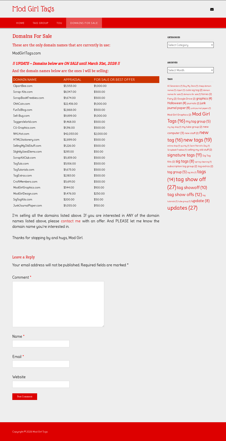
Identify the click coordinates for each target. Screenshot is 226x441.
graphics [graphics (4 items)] (204, 98)
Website (19, 377)
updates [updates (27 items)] (182, 207)
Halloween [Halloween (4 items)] (176, 103)
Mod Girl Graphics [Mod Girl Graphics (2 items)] (179, 114)
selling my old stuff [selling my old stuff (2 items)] (199, 149)
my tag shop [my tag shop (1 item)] (174, 127)
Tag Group (41, 23)
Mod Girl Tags (33, 9)
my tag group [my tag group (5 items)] (198, 121)
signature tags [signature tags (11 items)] (184, 155)
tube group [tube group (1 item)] (184, 201)
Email (18, 356)
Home (20, 23)
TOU (59, 23)
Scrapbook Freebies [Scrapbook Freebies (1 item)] (177, 150)
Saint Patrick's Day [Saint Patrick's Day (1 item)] (200, 145)
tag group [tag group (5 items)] (177, 172)
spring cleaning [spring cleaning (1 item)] (203, 161)
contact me (70, 221)
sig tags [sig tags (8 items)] (185, 161)
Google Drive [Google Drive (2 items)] (186, 98)
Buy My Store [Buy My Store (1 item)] (190, 86)
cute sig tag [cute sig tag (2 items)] (194, 90)
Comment (21, 277)
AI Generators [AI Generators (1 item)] (174, 86)
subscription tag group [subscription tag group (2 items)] (182, 166)
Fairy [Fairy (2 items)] (172, 98)
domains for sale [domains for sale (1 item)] (192, 94)
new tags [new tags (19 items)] (197, 140)
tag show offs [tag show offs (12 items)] (184, 194)
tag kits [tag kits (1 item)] (191, 172)
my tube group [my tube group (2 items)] (192, 126)
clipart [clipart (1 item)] (181, 90)
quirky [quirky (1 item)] (185, 145)
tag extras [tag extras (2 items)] (205, 166)
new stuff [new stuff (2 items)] (192, 133)
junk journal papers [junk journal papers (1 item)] (201, 108)
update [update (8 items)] (200, 200)
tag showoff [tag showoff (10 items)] (192, 187)
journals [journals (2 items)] (193, 103)
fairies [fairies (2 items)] (206, 94)
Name (18, 336)
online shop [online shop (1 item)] (173, 145)
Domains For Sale (84, 23)
